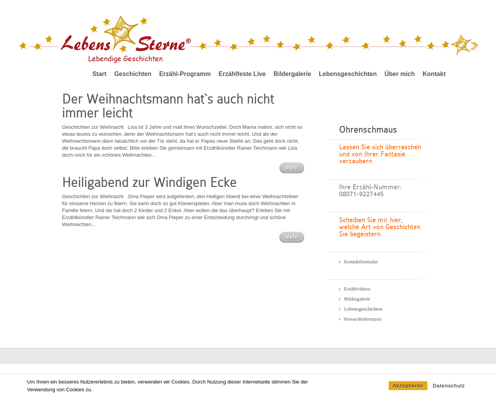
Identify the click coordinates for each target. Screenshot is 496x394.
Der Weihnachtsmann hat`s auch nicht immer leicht (168, 106)
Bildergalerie (292, 74)
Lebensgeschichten (348, 74)
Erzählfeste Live (242, 74)
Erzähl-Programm (185, 74)
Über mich (399, 74)
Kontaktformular (361, 261)
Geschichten (133, 74)
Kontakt (434, 74)
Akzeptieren (408, 389)
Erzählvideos (357, 289)
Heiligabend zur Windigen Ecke (149, 182)
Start (99, 74)
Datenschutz (449, 389)
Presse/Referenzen (362, 319)
